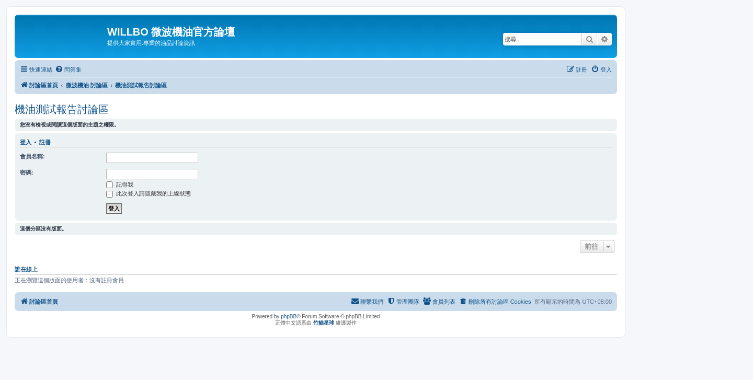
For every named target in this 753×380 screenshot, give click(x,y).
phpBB (288, 316)
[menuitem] (68, 69)
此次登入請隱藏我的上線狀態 (148, 193)
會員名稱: (32, 156)
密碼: (26, 172)
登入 (25, 142)
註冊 (45, 142)
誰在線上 (26, 269)
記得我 (119, 184)
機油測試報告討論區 (62, 109)
